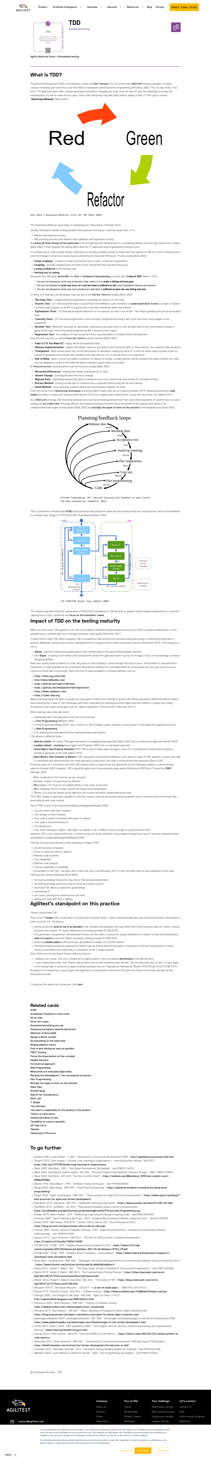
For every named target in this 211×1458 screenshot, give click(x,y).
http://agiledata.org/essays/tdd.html (152, 1157)
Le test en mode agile (105, 1288)
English (8, 1455)
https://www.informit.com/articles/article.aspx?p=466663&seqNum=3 (75, 1264)
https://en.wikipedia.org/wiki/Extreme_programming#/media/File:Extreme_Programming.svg (87, 1211)
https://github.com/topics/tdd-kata (54, 684)
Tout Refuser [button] (161, 1451)
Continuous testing (162, 1416)
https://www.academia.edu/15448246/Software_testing (135, 1291)
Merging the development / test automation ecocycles (60, 1075)
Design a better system (43, 1037)
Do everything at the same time (47, 1041)
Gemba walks (52, 942)
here (80, 984)
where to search (43, 938)
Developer (129, 1421)
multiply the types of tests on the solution (115, 407)
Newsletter (102, 1421)
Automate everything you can (47, 1025)
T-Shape (35, 1102)
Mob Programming (47, 729)
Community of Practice (43, 1133)
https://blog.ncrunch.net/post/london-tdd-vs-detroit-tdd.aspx (69, 1226)
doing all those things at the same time (57, 243)
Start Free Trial (184, 7)
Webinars (184, 1421)
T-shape (48, 918)
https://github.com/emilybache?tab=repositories (61, 688)
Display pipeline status (43, 1045)
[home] (23, 7)
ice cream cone (51, 404)
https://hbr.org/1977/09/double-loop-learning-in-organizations (70, 1164)
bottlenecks (126, 959)
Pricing (160, 7)
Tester (127, 1407)
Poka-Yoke (36, 1087)
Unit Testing (100, 84)
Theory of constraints (42, 1114)
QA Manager (131, 1412)
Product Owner (132, 1416)
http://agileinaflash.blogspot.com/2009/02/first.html (64, 1299)
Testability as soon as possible (47, 1122)
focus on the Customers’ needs (86, 615)
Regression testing (162, 1407)
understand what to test (144, 304)
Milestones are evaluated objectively (51, 1072)
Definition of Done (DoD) (43, 1033)
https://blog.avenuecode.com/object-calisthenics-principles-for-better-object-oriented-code (86, 1314)
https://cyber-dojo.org (47, 695)
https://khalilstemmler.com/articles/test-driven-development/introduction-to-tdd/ (81, 1345)
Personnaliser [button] (126, 1451)
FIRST (168, 768)
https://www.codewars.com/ (50, 691)
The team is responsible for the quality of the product (60, 1110)
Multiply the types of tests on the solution (53, 1083)
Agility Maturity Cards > (44, 56)
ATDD (69, 511)
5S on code (36, 1018)
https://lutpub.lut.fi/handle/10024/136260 (58, 1241)
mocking (59, 745)
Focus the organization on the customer (52, 1056)
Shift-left (137, 84)
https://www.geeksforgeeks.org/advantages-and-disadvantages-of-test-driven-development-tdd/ (90, 1322)
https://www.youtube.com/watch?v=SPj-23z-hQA (145, 1203)
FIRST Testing (38, 1052)
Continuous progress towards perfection (53, 1029)
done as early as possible (68, 927)
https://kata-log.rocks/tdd (49, 676)
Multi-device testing (163, 1412)
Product (42, 7)
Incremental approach (42, 1064)
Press (99, 1416)
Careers (100, 1412)
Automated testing (79, 29)
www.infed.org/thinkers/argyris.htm (66, 1330)
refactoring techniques (68, 391)
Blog (149, 7)
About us (101, 1407)
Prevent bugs (37, 1091)
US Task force (38, 1125)
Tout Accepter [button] (143, 1451)
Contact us (185, 1407)
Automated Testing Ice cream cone (49, 1014)
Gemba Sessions (39, 1060)
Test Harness (37, 1106)
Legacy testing (160, 1421)
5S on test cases (39, 1022)
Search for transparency (44, 1095)
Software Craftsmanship (96, 276)
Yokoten (34, 1129)
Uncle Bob (63, 276)
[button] (66, 7)
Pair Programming (47, 721)
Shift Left (41, 400)
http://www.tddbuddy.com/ (49, 680)
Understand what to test (44, 1118)
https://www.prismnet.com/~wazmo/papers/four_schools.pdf (69, 1307)
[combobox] (10, 1455)
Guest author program (192, 1416)
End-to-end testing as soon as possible (52, 1048)
